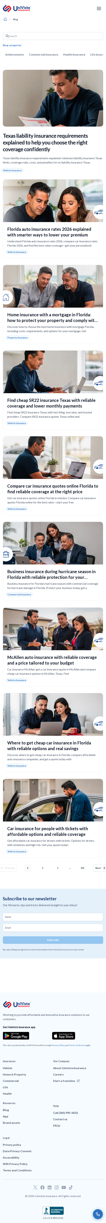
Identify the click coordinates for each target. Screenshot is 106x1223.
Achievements (14, 54)
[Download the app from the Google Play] (16, 1036)
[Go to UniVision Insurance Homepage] (17, 8)
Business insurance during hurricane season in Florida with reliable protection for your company (51, 577)
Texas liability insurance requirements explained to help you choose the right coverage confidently (45, 142)
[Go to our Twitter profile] (35, 1187)
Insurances (9, 1061)
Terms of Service (77, 1045)
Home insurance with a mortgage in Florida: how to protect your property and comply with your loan (52, 320)
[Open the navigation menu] (99, 8)
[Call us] (98, 1214)
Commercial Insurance (43, 54)
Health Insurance (74, 54)
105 (83, 866)
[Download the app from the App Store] (63, 1036)
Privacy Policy (58, 1045)
